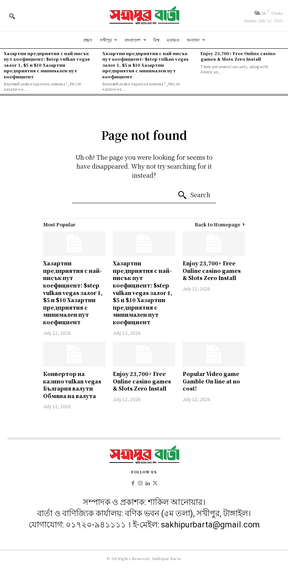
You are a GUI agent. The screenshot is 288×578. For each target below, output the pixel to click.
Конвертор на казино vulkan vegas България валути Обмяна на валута (72, 385)
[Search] (194, 195)
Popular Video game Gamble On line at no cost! (211, 381)
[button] (12, 16)
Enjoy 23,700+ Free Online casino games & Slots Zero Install (238, 56)
